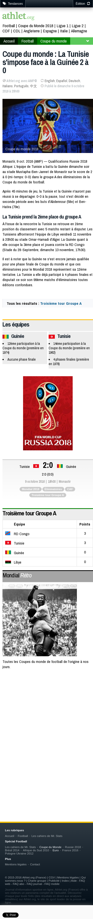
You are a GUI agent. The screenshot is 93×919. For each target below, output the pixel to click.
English (50, 81)
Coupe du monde (53, 41)
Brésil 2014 (12, 850)
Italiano (7, 86)
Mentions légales (16, 864)
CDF (6, 31)
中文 (33, 86)
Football (8, 25)
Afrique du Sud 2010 (36, 850)
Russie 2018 (73, 847)
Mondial (16, 575)
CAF (70, 489)
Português (21, 86)
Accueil (9, 41)
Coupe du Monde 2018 (35, 25)
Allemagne (79, 31)
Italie (64, 31)
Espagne (50, 31)
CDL (16, 31)
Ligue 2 (78, 25)
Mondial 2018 (30, 489)
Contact (35, 864)
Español (61, 81)
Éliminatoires (53, 489)
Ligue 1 (62, 25)
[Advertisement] (46, 725)
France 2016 (70, 850)
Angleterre (32, 31)
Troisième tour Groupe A (61, 303)
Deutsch (74, 81)
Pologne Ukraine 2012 (19, 853)
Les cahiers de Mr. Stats (46, 835)
